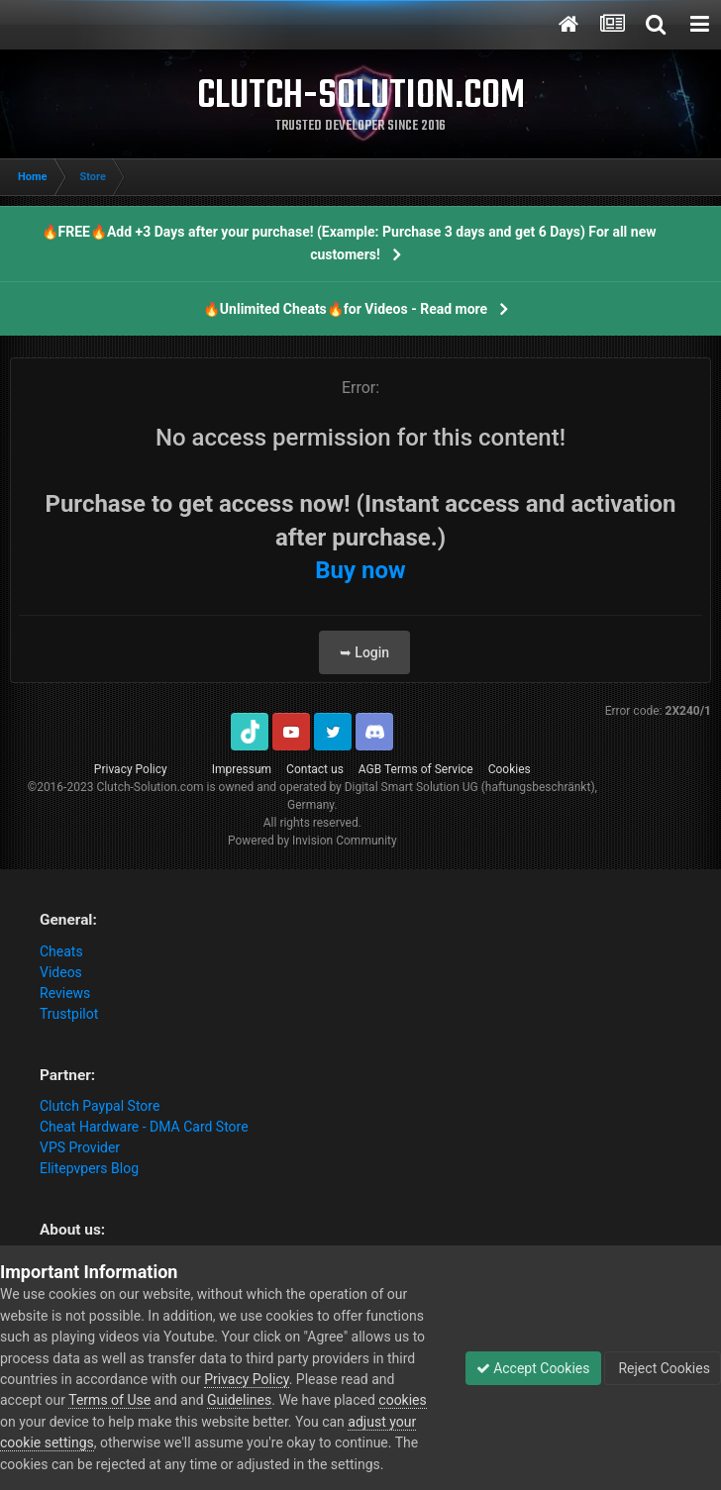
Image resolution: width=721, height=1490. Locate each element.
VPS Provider (80, 1147)
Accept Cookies (533, 1368)
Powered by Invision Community (312, 840)
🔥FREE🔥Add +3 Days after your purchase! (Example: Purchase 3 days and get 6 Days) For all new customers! (349, 243)
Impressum (241, 769)
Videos (61, 972)
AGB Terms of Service (416, 769)
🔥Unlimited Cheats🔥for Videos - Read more (345, 309)
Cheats (61, 951)
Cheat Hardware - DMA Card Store (144, 1127)
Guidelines (239, 1400)
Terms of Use (109, 1400)
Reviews (65, 993)
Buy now (360, 570)
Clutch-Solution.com (149, 787)
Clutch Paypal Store (99, 1106)
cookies (402, 1400)
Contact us (315, 769)
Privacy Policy (130, 769)
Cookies (509, 769)
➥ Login (364, 652)
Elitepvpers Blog (89, 1168)
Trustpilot (69, 1014)
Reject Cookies (662, 1368)
